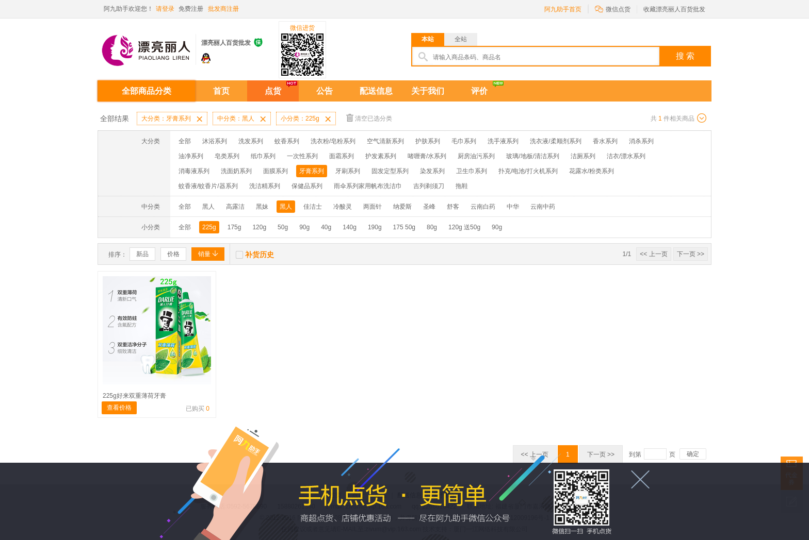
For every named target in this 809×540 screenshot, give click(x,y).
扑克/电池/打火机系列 (528, 171)
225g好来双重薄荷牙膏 (134, 395)
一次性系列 (302, 156)
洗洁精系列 (264, 186)
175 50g (404, 227)
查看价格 (119, 407)
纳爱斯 (402, 206)
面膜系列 (275, 171)
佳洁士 (312, 206)
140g (350, 227)
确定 (693, 454)
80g (432, 227)
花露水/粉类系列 (591, 171)
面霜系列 (341, 156)
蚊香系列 (286, 141)
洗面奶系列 (236, 171)
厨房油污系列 (476, 156)
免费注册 (191, 8)
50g (283, 227)
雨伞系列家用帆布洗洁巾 (368, 186)
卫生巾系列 (471, 171)
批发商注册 (223, 8)
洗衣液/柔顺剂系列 (555, 141)
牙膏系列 (311, 171)
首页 (221, 91)
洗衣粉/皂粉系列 (333, 141)
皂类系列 (227, 156)
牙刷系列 (347, 171)
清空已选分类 (369, 117)
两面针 (372, 206)
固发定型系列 (390, 171)
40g (326, 227)
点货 (273, 91)
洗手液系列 (503, 141)
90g (304, 227)
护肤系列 (427, 141)
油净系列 (191, 156)
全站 (461, 39)
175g (234, 227)
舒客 (453, 206)
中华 (513, 206)
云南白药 (483, 206)
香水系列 (605, 141)
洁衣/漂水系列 (626, 156)
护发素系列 (380, 156)
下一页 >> (690, 254)
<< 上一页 (653, 254)
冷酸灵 (342, 206)
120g (259, 227)
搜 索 (685, 56)
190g (375, 227)
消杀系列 (641, 141)
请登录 (165, 8)
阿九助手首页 (562, 9)
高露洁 (235, 206)
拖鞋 (462, 186)
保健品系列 (307, 186)
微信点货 (612, 8)
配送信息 (376, 91)
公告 (324, 91)
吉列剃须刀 (428, 186)
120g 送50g (464, 227)
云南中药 (542, 206)
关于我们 (427, 91)
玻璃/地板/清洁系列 (532, 156)
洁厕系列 (583, 156)
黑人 (208, 206)
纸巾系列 (263, 156)
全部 (185, 141)
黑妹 (262, 206)
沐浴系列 (214, 141)
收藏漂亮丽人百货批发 (674, 9)
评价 (479, 91)
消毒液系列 (194, 171)
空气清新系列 (385, 141)
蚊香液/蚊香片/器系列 (208, 186)
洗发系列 (250, 141)
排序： (117, 254)
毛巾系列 (463, 141)
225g (209, 227)
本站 (428, 39)
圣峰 (429, 206)
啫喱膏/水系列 (427, 156)
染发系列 (432, 171)
